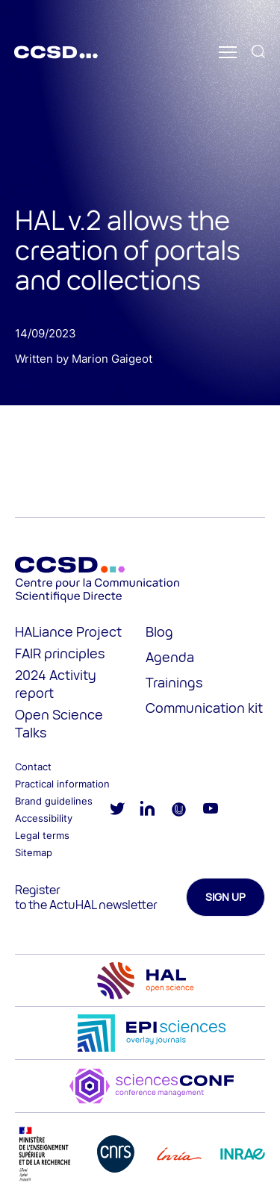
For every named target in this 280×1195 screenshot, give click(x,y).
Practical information (62, 784)
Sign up (225, 897)
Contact (33, 767)
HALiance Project (68, 631)
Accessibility (43, 818)
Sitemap (33, 852)
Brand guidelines (54, 801)
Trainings (174, 682)
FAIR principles (60, 653)
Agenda (170, 657)
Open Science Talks (59, 723)
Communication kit (204, 708)
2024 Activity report (55, 684)
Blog (159, 631)
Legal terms (42, 835)
